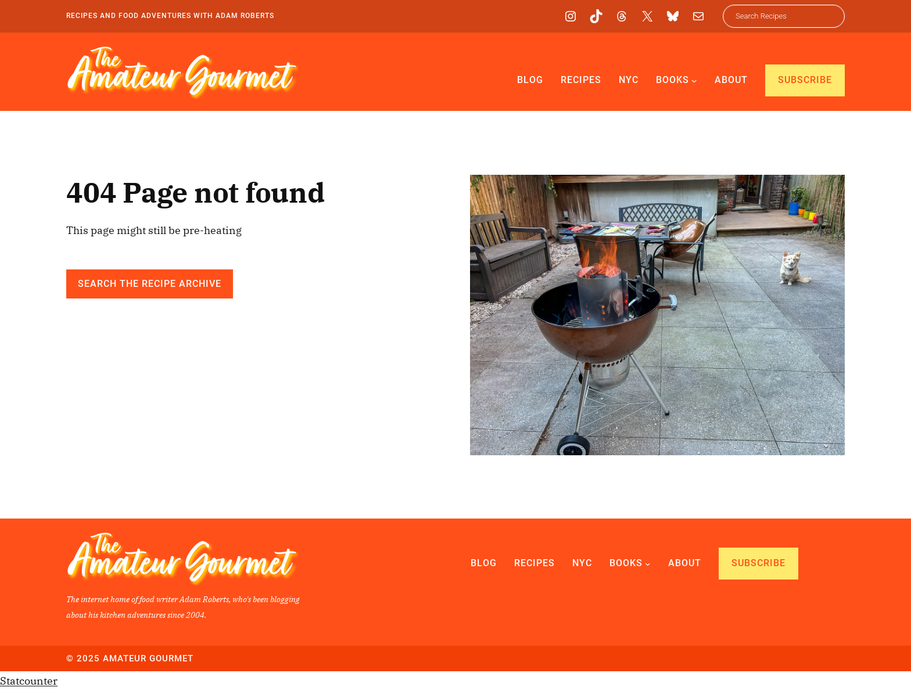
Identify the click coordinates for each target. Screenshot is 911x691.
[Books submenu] (694, 81)
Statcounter (29, 681)
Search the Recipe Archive (149, 283)
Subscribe (805, 79)
